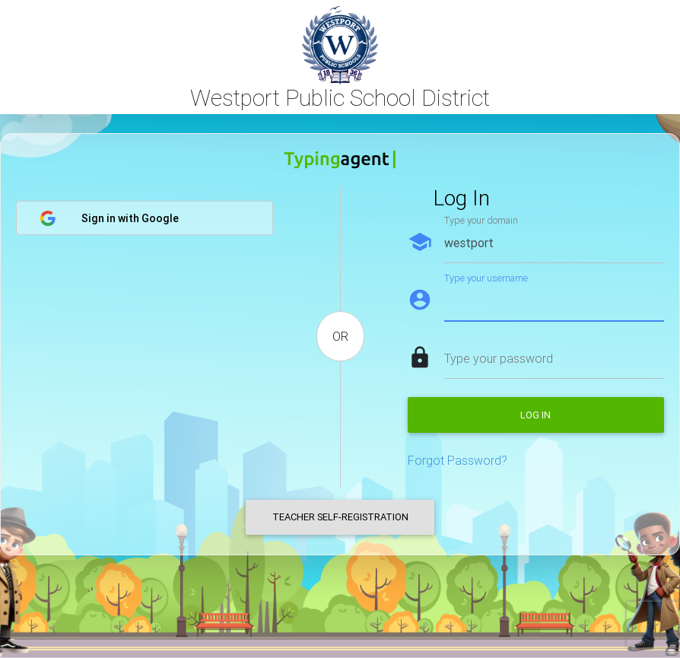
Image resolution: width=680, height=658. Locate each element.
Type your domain (481, 220)
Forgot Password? (457, 460)
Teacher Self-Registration (340, 516)
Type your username (486, 278)
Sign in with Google (109, 218)
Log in (535, 414)
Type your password (498, 358)
